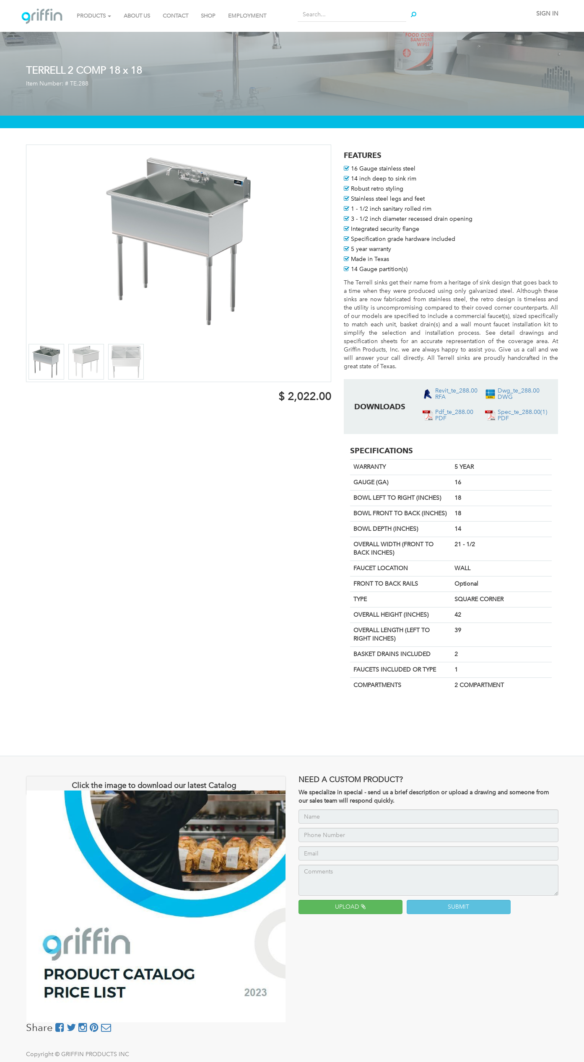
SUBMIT (458, 906)
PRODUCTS (94, 16)
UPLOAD (350, 906)
